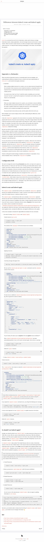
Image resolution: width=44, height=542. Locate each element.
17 (5, 322)
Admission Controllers (29, 453)
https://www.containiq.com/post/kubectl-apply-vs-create (16, 518)
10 (5, 241)
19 (5, 325)
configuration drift (23, 155)
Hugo (21, 538)
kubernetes (4, 526)
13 (5, 245)
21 (5, 327)
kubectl (3, 40)
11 (5, 243)
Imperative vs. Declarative (9, 30)
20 (5, 326)
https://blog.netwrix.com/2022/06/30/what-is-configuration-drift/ (17, 519)
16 (5, 321)
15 (5, 319)
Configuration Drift (8, 31)
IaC (7, 80)
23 (5, 330)
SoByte (22, 1)
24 (5, 332)
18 (5, 323)
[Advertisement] (22, 10)
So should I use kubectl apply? (10, 34)
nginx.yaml (14, 217)
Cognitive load (33, 172)
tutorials (20, 24)
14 (5, 247)
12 (5, 244)
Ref (5, 35)
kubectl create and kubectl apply (11, 33)
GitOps (3, 80)
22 (5, 329)
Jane (27, 538)
